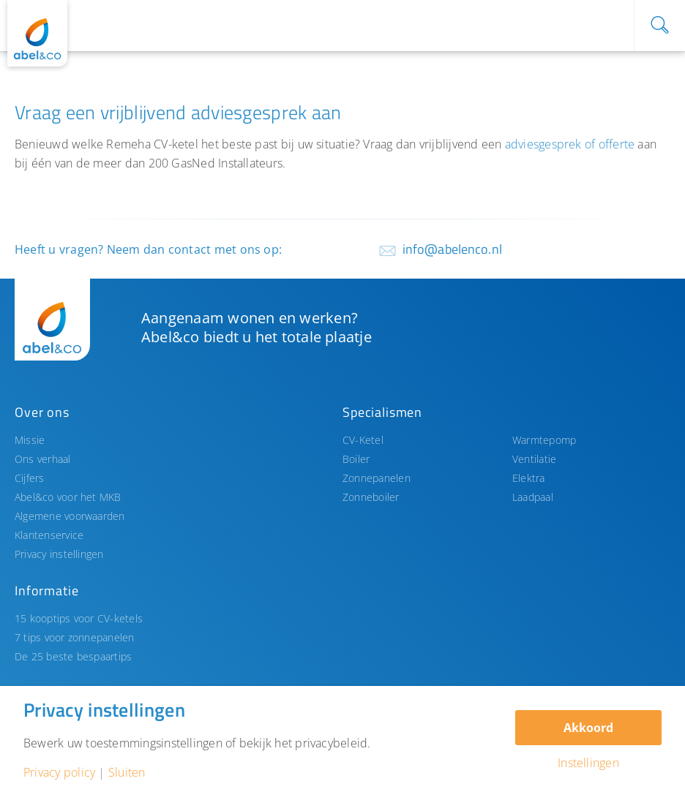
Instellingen (588, 763)
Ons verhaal (43, 459)
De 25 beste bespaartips (73, 656)
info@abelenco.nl (452, 249)
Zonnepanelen (376, 478)
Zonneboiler (371, 497)
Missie (30, 440)
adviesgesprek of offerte (570, 144)
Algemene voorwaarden (70, 516)
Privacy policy (59, 772)
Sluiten (127, 772)
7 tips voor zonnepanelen (75, 637)
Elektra (528, 478)
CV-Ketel (362, 440)
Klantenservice (49, 535)
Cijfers (30, 478)
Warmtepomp (544, 440)
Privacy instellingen (59, 554)
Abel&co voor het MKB (68, 497)
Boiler (356, 459)
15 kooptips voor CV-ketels (79, 618)
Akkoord (588, 728)
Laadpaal (532, 497)
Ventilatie (534, 459)
